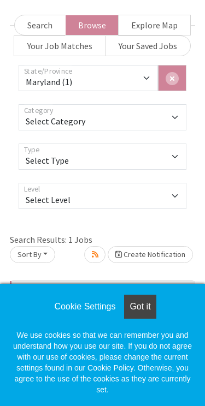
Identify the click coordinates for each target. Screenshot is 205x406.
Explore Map (154, 25)
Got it (140, 306)
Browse (92, 25)
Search (39, 25)
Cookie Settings (84, 306)
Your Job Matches (59, 45)
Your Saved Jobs (148, 45)
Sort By (29, 254)
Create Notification (150, 254)
